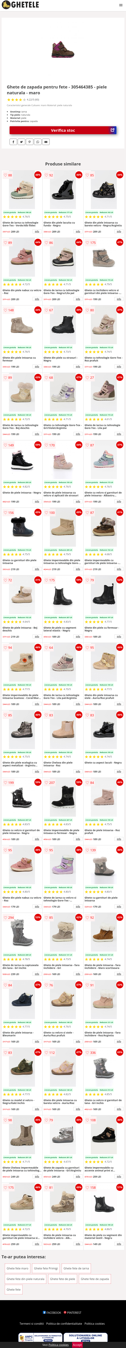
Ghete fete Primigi (46, 1268)
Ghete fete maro (17, 1268)
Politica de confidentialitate (64, 1324)
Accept (77, 1345)
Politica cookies (95, 1324)
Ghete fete (14, 1289)
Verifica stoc (83, 130)
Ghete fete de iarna (76, 1268)
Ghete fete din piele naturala (25, 1279)
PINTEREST (72, 1313)
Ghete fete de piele (62, 1279)
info (37, 231)
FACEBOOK (52, 1313)
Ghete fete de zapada (95, 1279)
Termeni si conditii (31, 1324)
